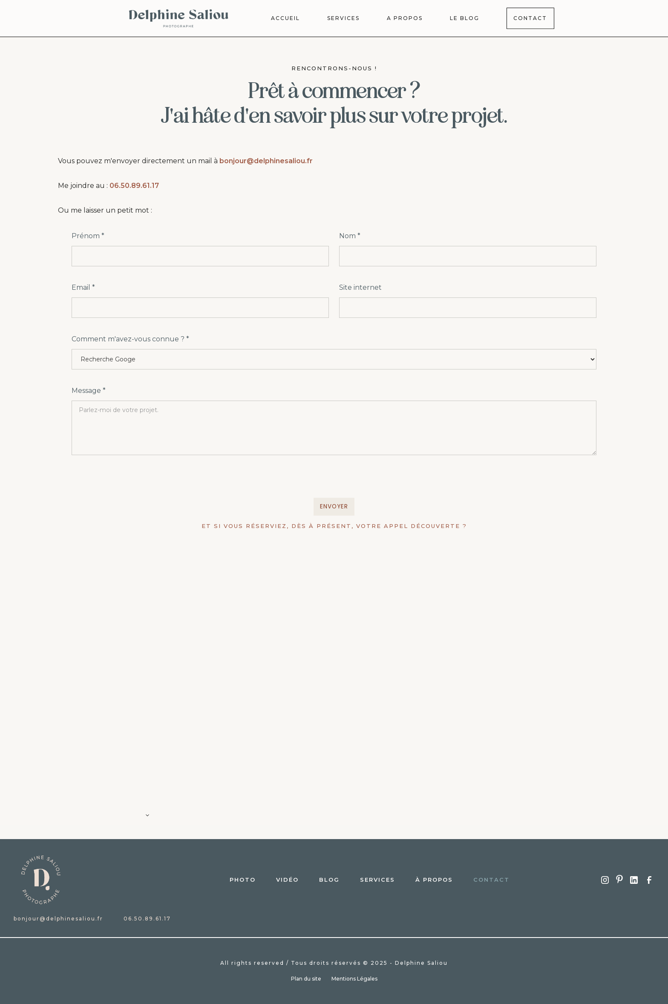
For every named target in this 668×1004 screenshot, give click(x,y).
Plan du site (306, 978)
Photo (243, 879)
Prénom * (88, 236)
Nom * (349, 236)
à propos (434, 879)
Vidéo (287, 879)
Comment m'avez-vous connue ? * (130, 339)
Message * (89, 391)
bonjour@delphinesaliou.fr (266, 161)
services (343, 18)
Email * (83, 287)
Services (377, 879)
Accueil (285, 18)
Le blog (464, 18)
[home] (179, 18)
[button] (334, 818)
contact (491, 879)
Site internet (360, 287)
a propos (405, 18)
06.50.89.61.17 (134, 186)
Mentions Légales (354, 978)
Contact (530, 18)
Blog (329, 879)
